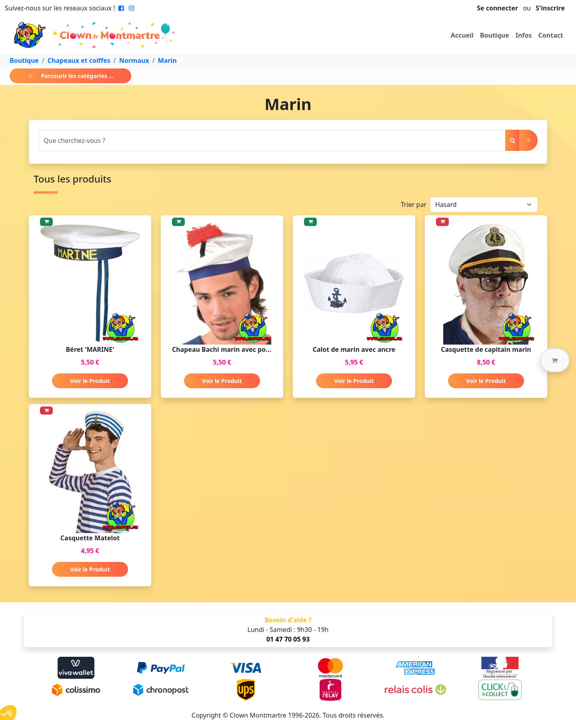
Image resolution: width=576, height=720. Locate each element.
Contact (550, 35)
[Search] (272, 140)
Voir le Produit (90, 381)
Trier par (413, 204)
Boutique (494, 35)
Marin (167, 60)
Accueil (462, 35)
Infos (524, 35)
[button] (555, 360)
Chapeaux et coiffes (79, 60)
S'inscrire (550, 8)
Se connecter (497, 8)
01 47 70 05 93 (288, 639)
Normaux (134, 60)
